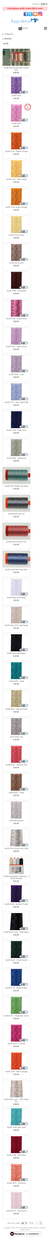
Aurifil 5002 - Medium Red (16, 765)
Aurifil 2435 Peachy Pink (16, 542)
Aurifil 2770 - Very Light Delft (16, 402)
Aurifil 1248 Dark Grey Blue (16, 570)
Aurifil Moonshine (16, 820)
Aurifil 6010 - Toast (16, 793)
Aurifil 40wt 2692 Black (16, 653)
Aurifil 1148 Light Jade (16, 1127)
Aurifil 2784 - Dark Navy (16, 430)
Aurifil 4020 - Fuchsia (16, 1044)
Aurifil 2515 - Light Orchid (16, 346)
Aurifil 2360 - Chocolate (16, 291)
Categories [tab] (7, 34)
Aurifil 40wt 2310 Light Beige (16, 625)
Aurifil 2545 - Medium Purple (16, 904)
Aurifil (5, 43)
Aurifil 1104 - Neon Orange (16, 1071)
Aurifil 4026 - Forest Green (16, 960)
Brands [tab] (6, 38)
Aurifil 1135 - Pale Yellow (16, 179)
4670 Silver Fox (16, 737)
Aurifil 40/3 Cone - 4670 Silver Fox (16, 1100)
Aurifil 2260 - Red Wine (16, 1155)
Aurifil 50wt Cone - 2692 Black (16, 932)
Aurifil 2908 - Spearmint (16, 458)
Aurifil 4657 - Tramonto (16, 1183)
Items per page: (13, 1223)
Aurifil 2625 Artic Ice (16, 514)
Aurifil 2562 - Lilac (16, 374)
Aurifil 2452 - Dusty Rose (16, 319)
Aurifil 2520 (16, 96)
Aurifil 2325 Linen (16, 263)
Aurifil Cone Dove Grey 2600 (16, 848)
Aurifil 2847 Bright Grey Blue (16, 486)
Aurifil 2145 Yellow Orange (16, 207)
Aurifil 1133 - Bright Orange (16, 151)
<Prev (31, 1223)
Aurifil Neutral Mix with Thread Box (16, 69)
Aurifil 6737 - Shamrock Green (16, 1016)
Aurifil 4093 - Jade (16, 681)
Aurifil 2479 (16, 123)
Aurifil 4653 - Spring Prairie (16, 709)
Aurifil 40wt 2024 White (16, 597)
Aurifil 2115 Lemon (16, 235)
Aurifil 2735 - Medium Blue (16, 988)
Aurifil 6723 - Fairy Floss (16, 1211)
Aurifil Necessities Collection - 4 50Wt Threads (16, 877)
